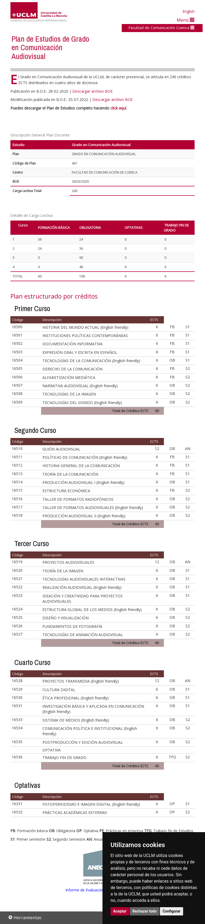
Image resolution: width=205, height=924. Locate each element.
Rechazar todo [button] (144, 911)
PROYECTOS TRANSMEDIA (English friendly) (80, 681)
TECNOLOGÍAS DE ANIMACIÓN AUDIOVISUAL (82, 634)
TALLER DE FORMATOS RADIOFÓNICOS (77, 499)
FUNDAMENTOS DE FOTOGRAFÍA (72, 626)
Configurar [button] (171, 911)
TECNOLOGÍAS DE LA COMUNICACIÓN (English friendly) (91, 360)
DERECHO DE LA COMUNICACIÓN (72, 368)
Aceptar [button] (120, 911)
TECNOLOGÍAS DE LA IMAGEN (69, 394)
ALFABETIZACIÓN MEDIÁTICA (68, 377)
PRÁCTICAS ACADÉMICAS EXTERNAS (74, 812)
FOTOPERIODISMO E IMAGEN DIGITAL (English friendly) (91, 804)
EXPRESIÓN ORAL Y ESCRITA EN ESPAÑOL (79, 352)
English (189, 11)
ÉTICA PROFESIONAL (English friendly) (75, 697)
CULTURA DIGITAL (58, 689)
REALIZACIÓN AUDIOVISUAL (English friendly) (81, 587)
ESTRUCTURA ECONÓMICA (66, 490)
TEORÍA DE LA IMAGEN (62, 570)
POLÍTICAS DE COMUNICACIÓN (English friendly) (84, 457)
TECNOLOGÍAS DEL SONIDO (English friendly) (82, 402)
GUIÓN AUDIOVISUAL (61, 449)
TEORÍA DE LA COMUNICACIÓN (70, 474)
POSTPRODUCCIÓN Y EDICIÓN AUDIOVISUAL (82, 742)
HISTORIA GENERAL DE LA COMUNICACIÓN (81, 465)
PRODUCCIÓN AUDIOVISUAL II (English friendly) (83, 515)
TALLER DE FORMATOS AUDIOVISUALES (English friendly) (92, 507)
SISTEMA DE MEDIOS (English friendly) (75, 720)
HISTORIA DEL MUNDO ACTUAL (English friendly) (85, 327)
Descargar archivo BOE (92, 91)
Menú (185, 20)
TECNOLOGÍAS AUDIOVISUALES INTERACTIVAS (83, 579)
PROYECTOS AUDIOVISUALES (68, 562)
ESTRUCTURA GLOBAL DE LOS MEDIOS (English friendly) (92, 609)
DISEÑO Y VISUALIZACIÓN (65, 617)
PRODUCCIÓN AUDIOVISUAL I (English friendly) (83, 482)
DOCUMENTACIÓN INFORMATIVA (72, 343)
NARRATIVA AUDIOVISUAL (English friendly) (80, 385)
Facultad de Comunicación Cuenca (161, 27)
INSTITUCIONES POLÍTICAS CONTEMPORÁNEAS (85, 335)
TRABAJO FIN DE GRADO (64, 757)
